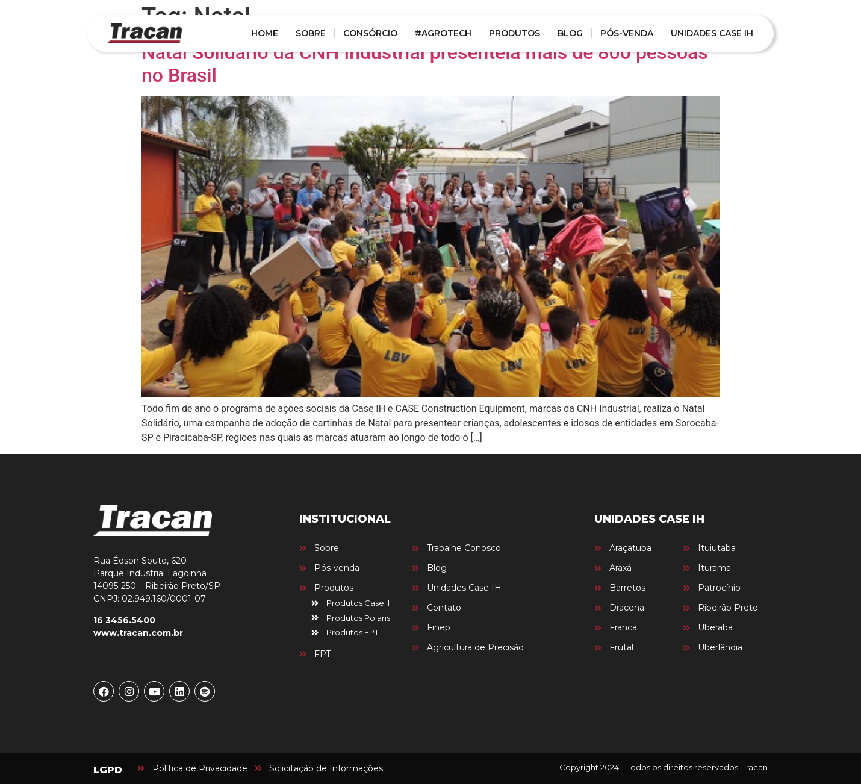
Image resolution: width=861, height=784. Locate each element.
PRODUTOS (514, 33)
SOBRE (311, 33)
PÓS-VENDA (626, 33)
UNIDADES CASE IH (712, 33)
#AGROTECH (443, 33)
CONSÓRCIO (370, 33)
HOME (264, 33)
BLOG (570, 33)
